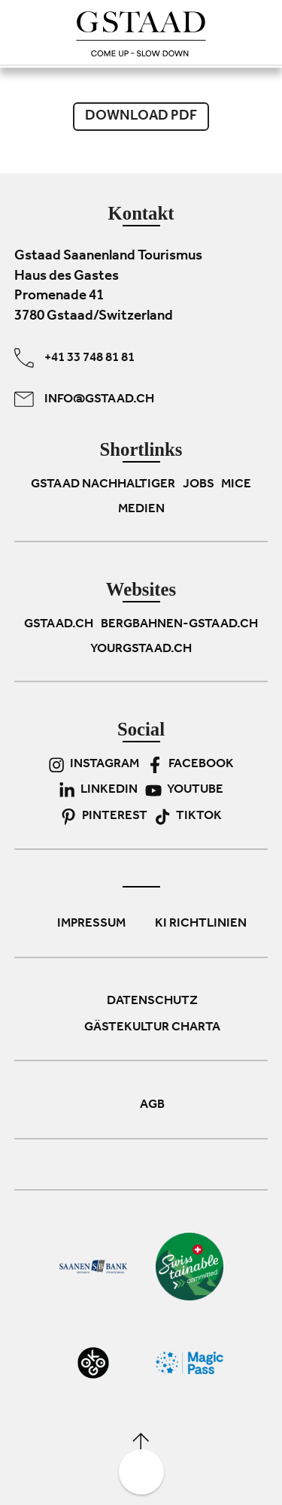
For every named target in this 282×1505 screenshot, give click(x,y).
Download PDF (141, 117)
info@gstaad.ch (84, 399)
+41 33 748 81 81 (74, 358)
